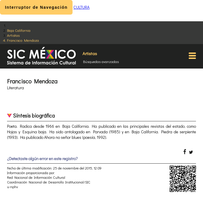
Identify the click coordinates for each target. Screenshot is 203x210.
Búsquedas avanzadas (101, 61)
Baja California (18, 30)
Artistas (13, 35)
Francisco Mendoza (23, 40)
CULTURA (81, 7)
